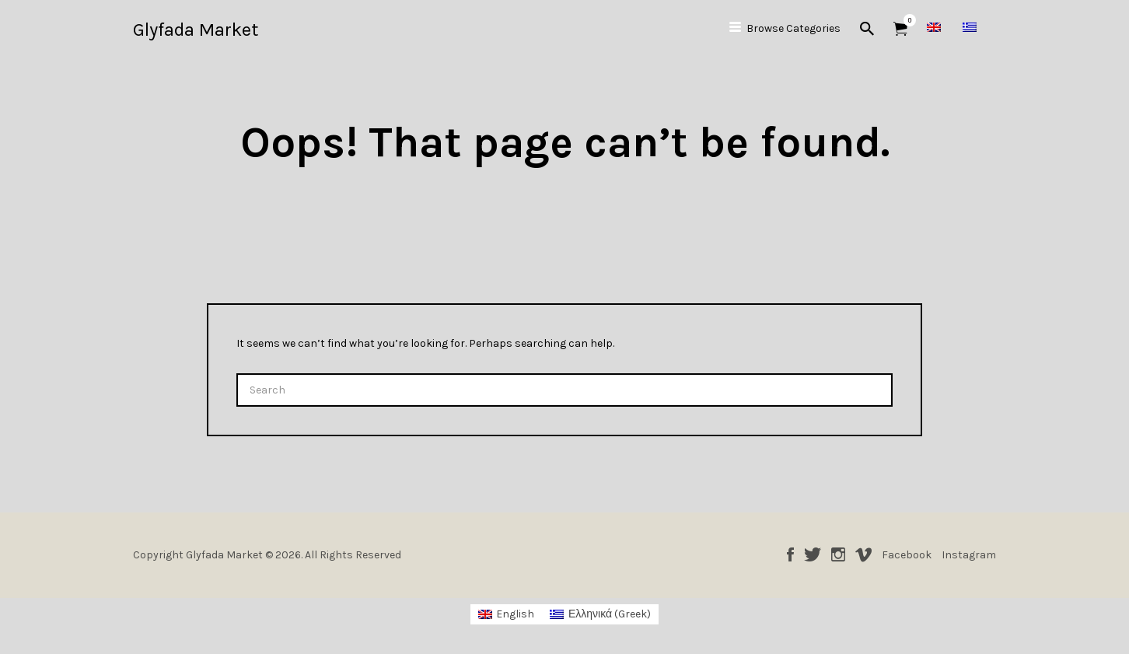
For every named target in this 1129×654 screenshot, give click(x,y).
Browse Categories (793, 28)
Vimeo (863, 554)
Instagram (838, 554)
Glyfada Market (195, 29)
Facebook (790, 554)
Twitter (812, 554)
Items (905, 20)
